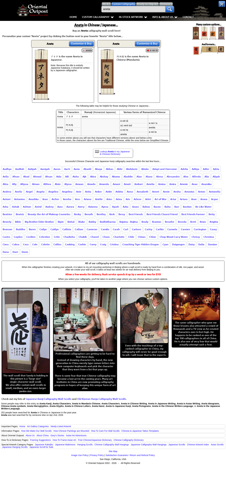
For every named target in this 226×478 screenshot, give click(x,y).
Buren (32, 229)
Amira (172, 184)
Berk (112, 214)
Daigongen (178, 244)
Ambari (138, 184)
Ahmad (37, 176)
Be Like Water (203, 206)
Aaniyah (45, 169)
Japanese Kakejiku (44, 444)
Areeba (67, 199)
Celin (57, 236)
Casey (213, 229)
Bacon (157, 206)
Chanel (95, 236)
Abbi (119, 169)
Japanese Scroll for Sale (41, 447)
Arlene (137, 199)
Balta (167, 206)
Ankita (119, 191)
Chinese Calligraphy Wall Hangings (111, 444)
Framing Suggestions (40, 440)
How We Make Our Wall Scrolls (36, 431)
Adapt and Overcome (164, 169)
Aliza (5, 184)
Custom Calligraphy (98, 17)
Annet (155, 191)
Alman (36, 184)
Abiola (145, 169)
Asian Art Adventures (76, 435)
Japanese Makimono (65, 444)
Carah (116, 229)
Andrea (7, 191)
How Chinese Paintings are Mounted (71, 431)
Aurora (70, 206)
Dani (15, 251)
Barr (176, 206)
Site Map (113, 451)
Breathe (169, 221)
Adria (216, 169)
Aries (109, 199)
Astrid (38, 206)
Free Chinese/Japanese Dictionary (95, 440)
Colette (45, 244)
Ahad (26, 176)
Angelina (67, 191)
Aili (67, 176)
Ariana (87, 199)
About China (43, 435)
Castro (6, 236)
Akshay (104, 176)
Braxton (156, 221)
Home (73, 17)
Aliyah (216, 176)
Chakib (83, 236)
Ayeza (104, 206)
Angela (40, 191)
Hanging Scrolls (85, 444)
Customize (81, 43)
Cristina (114, 244)
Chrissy (196, 236)
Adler (206, 169)
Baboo (146, 206)
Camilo (105, 229)
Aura (60, 206)
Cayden (18, 236)
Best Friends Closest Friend (162, 214)
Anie (78, 191)
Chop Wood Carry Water (174, 236)
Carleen (136, 229)
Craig (103, 244)
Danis (25, 251)
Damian (212, 244)
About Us (30, 435)
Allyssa (24, 184)
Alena (159, 176)
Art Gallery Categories (38, 426)
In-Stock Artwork (133, 17)
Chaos (106, 236)
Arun (194, 199)
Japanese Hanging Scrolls (15, 447)
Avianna (93, 206)
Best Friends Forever (193, 214)
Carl (126, 229)
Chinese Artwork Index (198, 444)
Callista (66, 229)
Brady (145, 221)
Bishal (71, 221)
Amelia (150, 184)
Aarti (67, 169)
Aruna (203, 199)
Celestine (44, 236)
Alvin (58, 184)
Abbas (109, 169)
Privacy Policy (97, 455)
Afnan (15, 176)
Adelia (184, 169)
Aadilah (19, 169)
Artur (173, 199)
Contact (188, 17)
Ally (14, 184)
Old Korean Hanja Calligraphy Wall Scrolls (101, 398)
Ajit (84, 176)
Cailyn (43, 229)
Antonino (19, 199)
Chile (131, 236)
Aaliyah (32, 169)
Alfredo (196, 176)
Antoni (6, 199)
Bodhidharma (108, 221)
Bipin (61, 221)
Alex (185, 176)
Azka (125, 206)
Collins (57, 244)
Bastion (187, 206)
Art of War (161, 199)
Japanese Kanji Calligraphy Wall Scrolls (48, 398)
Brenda (182, 221)
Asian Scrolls (217, 444)
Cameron (92, 229)
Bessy (121, 214)
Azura (135, 206)
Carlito (160, 229)
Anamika (206, 184)
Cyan (165, 244)
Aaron (57, 169)
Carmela (172, 229)
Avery (81, 206)
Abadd (87, 169)
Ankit (109, 191)
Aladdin (128, 176)
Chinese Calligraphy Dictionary (129, 440)
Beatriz (20, 214)
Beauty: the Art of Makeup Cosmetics (49, 214)
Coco (26, 244)
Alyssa (68, 184)
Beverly (7, 221)
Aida (58, 176)
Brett (193, 221)
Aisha (76, 176)
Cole (35, 244)
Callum (79, 229)
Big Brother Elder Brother (39, 221)
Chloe (152, 236)
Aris (128, 199)
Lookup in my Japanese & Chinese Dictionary (115, 152)
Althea (47, 184)
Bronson (7, 229)
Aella (6, 176)
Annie (166, 191)
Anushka (34, 199)
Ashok (15, 206)
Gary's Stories (57, 435)
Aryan (214, 199)
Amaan (79, 184)
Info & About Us (165, 17)
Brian (203, 221)
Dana (6, 251)
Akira (93, 176)
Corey (93, 244)
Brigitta (214, 221)
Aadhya (7, 169)
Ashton (27, 206)
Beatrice (7, 214)
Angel (29, 191)
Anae (195, 184)
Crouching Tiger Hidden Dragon (140, 244)
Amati (127, 184)
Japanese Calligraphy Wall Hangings (149, 444)
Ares (77, 199)
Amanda (104, 184)
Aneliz (18, 191)
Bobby (92, 221)
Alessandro (173, 176)
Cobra (15, 244)
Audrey (49, 206)
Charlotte (118, 236)
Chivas (141, 236)
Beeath (89, 214)
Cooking (70, 244)
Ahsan (48, 176)
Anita (88, 191)
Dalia (201, 244)
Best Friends (136, 214)
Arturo (183, 199)
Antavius (189, 191)
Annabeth (142, 191)
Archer (55, 199)
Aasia (77, 169)
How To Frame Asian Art (64, 440)
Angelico (53, 191)
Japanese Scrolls (176, 444)
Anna (130, 191)
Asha (5, 206)
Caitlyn (55, 229)
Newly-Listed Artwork (61, 426)
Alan (139, 176)
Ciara (6, 244)
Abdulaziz (131, 169)
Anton (201, 191)
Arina (119, 199)
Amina (162, 184)
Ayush (115, 206)
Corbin (82, 244)
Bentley (101, 214)
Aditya (195, 169)
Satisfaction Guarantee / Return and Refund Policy (130, 455)
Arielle (99, 199)
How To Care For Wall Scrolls (105, 431)
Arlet (148, 199)
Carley (148, 229)
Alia (206, 176)
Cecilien (30, 236)
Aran (45, 199)
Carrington (200, 229)
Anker (98, 191)
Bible (18, 221)
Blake (81, 221)
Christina (209, 236)
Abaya (98, 169)
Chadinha (69, 236)
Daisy (191, 244)
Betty (212, 214)
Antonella (214, 191)
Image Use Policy (79, 455)
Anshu (177, 191)
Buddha (20, 229)
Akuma (116, 176)
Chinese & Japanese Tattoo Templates (140, 431)
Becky (77, 214)
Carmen (185, 229)
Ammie (184, 184)
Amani (116, 184)
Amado (91, 184)
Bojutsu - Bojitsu (128, 221)
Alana (149, 176)
